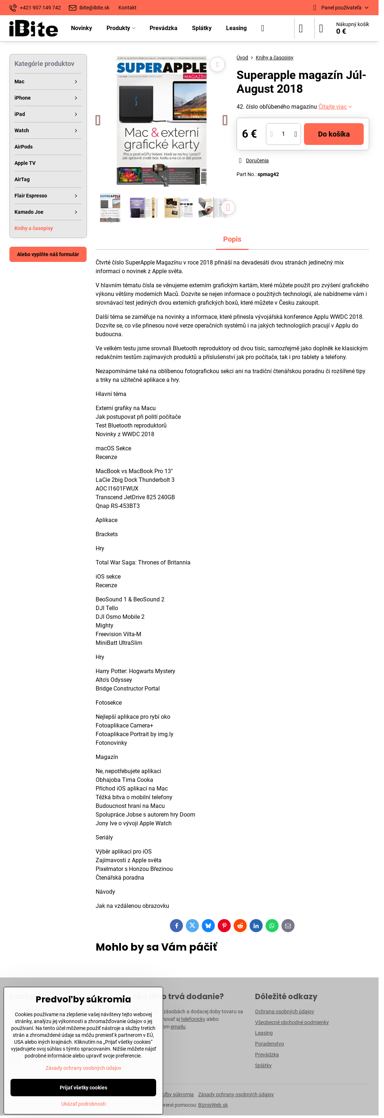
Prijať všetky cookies (83, 1087)
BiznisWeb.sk (213, 1105)
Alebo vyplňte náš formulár (48, 254)
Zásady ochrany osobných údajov (236, 1094)
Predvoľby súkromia (171, 1094)
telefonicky (193, 1019)
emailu (178, 1027)
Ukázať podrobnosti (83, 1104)
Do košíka (334, 134)
